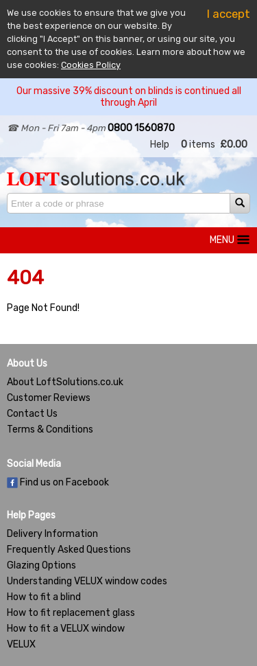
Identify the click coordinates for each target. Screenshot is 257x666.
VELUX (21, 644)
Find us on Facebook (58, 482)
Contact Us (32, 414)
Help (159, 144)
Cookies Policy (91, 65)
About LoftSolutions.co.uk (65, 382)
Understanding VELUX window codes (87, 581)
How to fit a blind (44, 597)
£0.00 (233, 144)
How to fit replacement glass (71, 613)
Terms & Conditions (50, 429)
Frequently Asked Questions (69, 549)
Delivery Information (52, 534)
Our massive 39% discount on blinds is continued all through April (128, 96)
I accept (228, 14)
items (198, 144)
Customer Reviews (48, 398)
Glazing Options (41, 565)
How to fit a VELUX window (66, 628)
